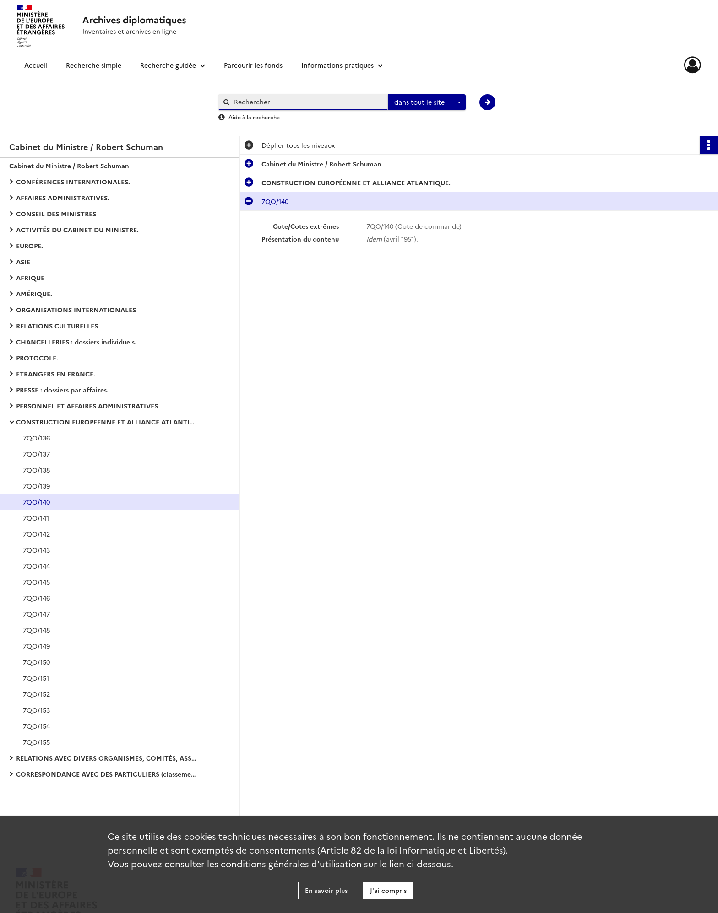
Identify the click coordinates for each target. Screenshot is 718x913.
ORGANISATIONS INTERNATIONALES (76, 309)
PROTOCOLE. (37, 357)
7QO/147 (36, 613)
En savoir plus (326, 890)
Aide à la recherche (254, 117)
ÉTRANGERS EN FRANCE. (55, 373)
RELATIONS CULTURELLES (57, 325)
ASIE (23, 261)
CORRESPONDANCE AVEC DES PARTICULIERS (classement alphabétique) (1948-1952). (107, 774)
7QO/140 (36, 501)
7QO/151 (36, 677)
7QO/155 (36, 742)
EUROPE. (29, 245)
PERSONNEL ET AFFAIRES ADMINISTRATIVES (87, 405)
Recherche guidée (168, 65)
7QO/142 (36, 533)
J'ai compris (388, 890)
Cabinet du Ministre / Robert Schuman (69, 165)
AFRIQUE (30, 277)
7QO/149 (36, 645)
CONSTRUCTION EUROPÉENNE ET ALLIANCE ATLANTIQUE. (107, 421)
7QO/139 (36, 485)
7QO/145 (36, 581)
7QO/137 (36, 453)
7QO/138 (36, 469)
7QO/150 (36, 661)
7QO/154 (36, 725)
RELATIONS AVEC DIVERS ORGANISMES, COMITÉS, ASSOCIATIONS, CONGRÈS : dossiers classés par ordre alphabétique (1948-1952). (107, 758)
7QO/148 (36, 629)
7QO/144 (36, 565)
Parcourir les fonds (253, 65)
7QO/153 (36, 709)
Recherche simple (93, 65)
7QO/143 (36, 549)
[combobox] (427, 102)
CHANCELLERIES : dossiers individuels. (76, 341)
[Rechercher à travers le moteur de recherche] (307, 102)
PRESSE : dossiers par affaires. (62, 389)
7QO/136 (36, 437)
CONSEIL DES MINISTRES (56, 213)
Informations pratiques (337, 65)
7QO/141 (36, 517)
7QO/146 (36, 597)
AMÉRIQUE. (34, 293)
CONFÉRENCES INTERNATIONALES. (73, 181)
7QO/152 (36, 693)
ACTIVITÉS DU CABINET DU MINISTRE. (77, 229)
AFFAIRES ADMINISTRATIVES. (62, 197)
